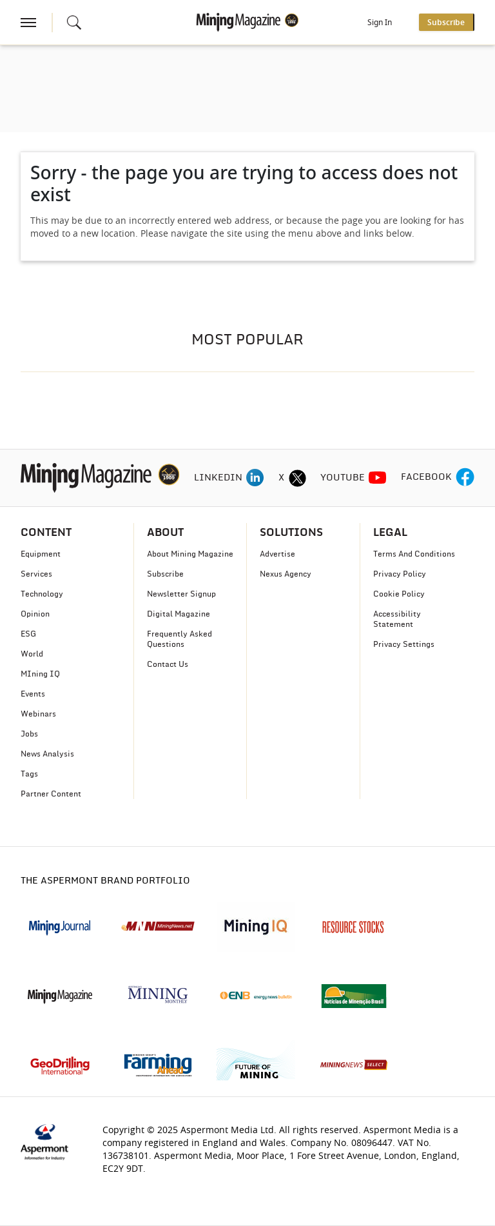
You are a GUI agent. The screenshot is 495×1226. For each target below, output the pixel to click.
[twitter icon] (297, 478)
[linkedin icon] (255, 478)
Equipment (41, 554)
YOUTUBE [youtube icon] (342, 477)
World (32, 654)
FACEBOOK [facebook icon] (426, 477)
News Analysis (47, 754)
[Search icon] (74, 22)
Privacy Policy (399, 574)
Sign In (379, 22)
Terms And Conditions (414, 554)
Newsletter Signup (181, 594)
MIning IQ (40, 674)
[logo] (100, 477)
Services (36, 574)
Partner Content (51, 794)
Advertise (277, 554)
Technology (42, 594)
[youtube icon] (378, 477)
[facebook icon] (465, 478)
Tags (29, 774)
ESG (28, 634)
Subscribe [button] (446, 22)
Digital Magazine (178, 614)
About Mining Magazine (190, 554)
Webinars (38, 714)
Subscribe (165, 574)
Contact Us (167, 664)
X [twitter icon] (281, 477)
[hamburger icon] (28, 22)
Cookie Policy (399, 594)
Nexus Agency (285, 574)
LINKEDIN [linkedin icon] (218, 477)
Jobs (29, 734)
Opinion (35, 614)
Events (33, 694)
